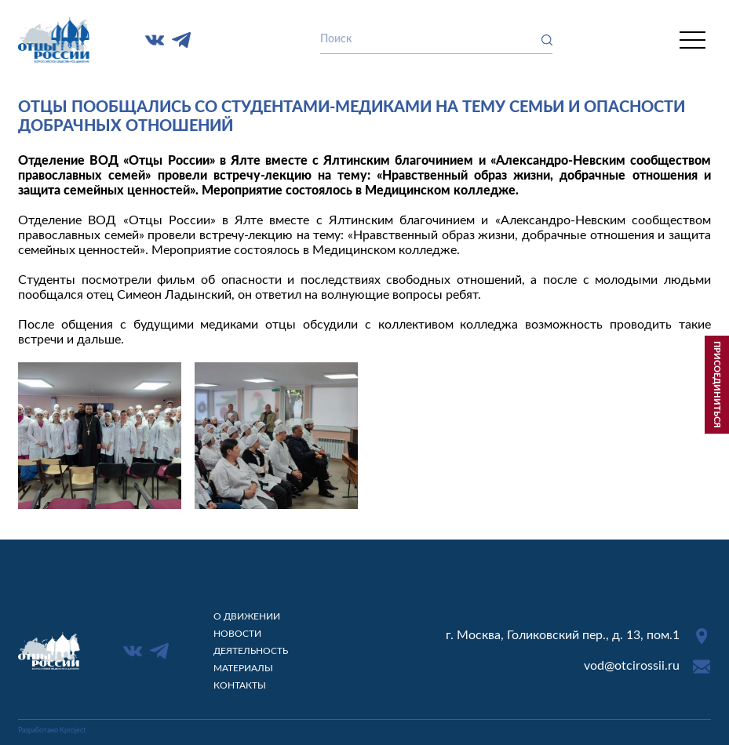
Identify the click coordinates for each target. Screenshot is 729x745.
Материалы (243, 668)
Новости (237, 633)
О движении (246, 616)
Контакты (239, 685)
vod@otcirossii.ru (632, 666)
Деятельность (250, 651)
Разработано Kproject (52, 730)
